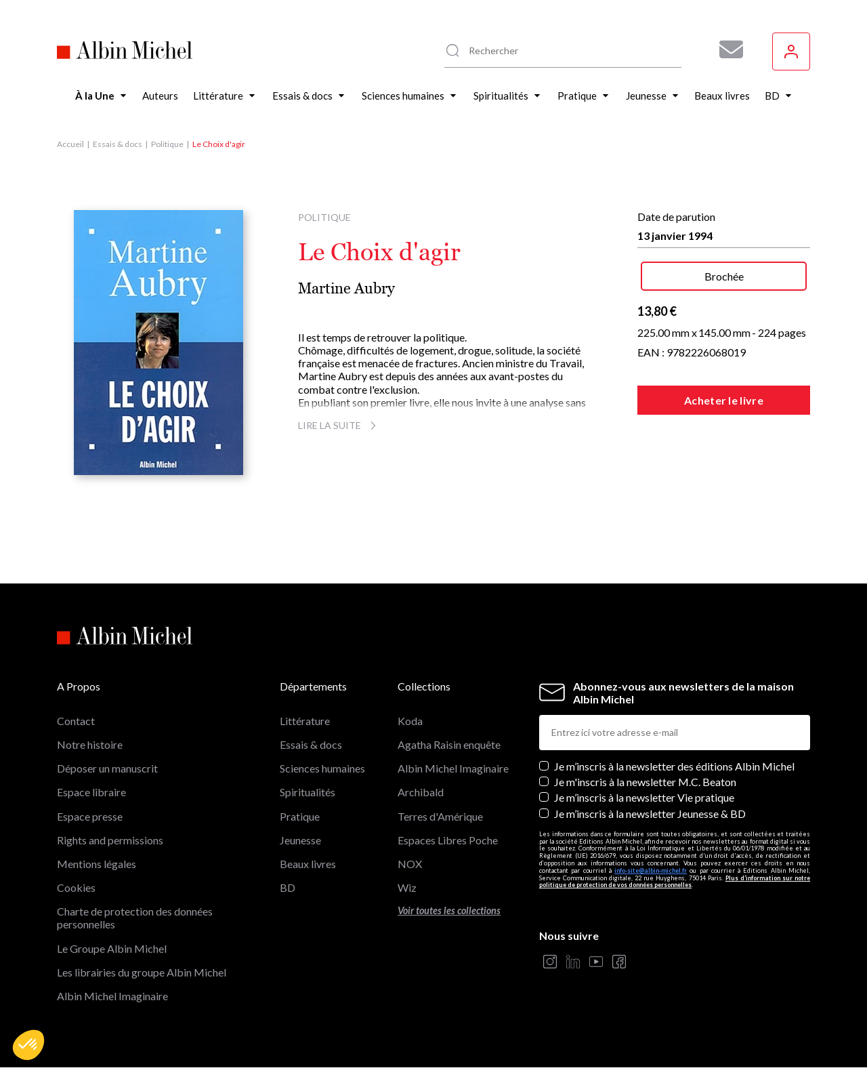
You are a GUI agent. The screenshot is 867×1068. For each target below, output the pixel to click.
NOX (410, 863)
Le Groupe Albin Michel (112, 948)
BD (287, 887)
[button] (28, 1045)
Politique (167, 144)
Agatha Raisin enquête (449, 744)
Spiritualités (307, 791)
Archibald (421, 791)
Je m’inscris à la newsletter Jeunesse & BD (650, 813)
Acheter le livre (723, 400)
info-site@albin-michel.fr (650, 870)
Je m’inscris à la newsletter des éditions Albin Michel (674, 766)
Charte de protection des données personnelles (135, 917)
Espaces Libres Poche (448, 840)
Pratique (300, 816)
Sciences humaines (322, 768)
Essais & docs (117, 144)
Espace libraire (91, 791)
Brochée (724, 276)
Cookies (76, 887)
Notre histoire (90, 744)
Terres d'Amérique (440, 816)
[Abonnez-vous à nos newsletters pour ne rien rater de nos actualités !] (726, 49)
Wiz (407, 887)
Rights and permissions (110, 840)
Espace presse (90, 816)
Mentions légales (96, 863)
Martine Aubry (346, 288)
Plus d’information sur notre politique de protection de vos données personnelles (674, 881)
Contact (76, 720)
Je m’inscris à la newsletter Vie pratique (644, 797)
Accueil (70, 144)
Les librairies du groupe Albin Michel (141, 972)
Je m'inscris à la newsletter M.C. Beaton (645, 781)
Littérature (305, 720)
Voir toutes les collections (449, 910)
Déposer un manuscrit (107, 768)
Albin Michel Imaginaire (112, 995)
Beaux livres (308, 863)
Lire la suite (339, 425)
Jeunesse (300, 840)
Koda (410, 720)
